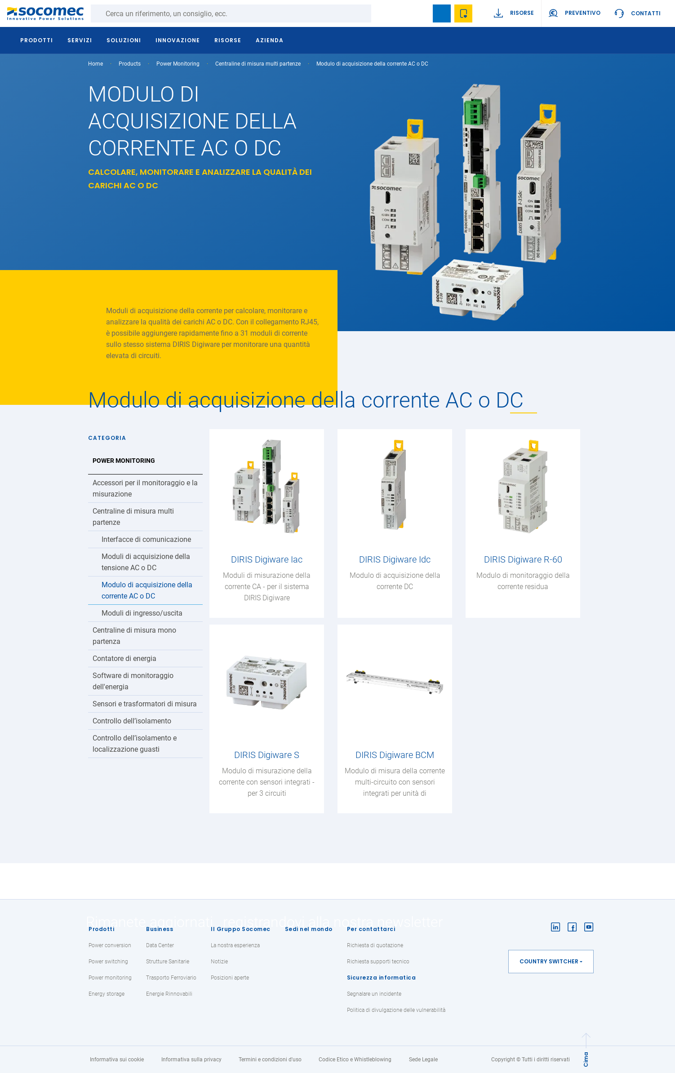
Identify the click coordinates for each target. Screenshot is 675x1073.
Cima (586, 1059)
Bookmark (442, 13)
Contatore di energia (124, 658)
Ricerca (380, 13)
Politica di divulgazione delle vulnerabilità (396, 1010)
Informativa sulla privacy (191, 1059)
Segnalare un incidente (374, 994)
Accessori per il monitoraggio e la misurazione (145, 488)
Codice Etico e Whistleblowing (355, 1059)
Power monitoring (110, 978)
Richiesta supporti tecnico (378, 961)
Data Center (160, 945)
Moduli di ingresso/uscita (142, 613)
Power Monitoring (178, 64)
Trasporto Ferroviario (171, 978)
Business (159, 929)
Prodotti (101, 929)
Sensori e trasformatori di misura (145, 704)
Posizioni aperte (230, 978)
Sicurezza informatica (381, 977)
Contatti (646, 13)
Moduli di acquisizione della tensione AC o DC (146, 562)
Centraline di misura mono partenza (134, 636)
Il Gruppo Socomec (241, 929)
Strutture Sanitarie (167, 961)
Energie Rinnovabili (169, 994)
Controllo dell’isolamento (132, 721)
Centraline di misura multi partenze (258, 64)
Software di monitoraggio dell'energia (133, 681)
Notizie (219, 961)
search (420, 13)
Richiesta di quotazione (375, 945)
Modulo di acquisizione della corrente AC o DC (147, 590)
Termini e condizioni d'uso (270, 1059)
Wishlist (463, 13)
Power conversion (110, 945)
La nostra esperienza (235, 945)
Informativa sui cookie (117, 1059)
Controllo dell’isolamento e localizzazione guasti (135, 744)
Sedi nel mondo (309, 929)
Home (95, 64)
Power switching (108, 961)
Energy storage (106, 994)
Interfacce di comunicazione (146, 539)
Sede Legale (423, 1059)
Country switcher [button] (549, 961)
